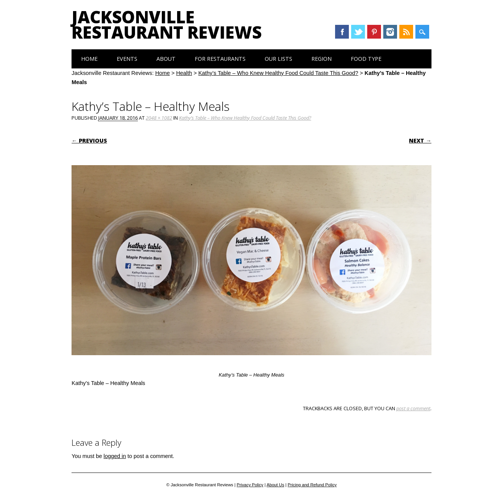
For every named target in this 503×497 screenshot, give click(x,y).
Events (127, 58)
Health (184, 73)
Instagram (390, 32)
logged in (115, 456)
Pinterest (374, 32)
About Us (275, 484)
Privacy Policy (250, 484)
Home (89, 58)
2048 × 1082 (159, 117)
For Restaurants (220, 58)
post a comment (413, 408)
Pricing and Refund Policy (312, 484)
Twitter (358, 32)
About (166, 58)
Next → (420, 140)
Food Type (366, 58)
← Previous (89, 140)
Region (321, 58)
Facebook (342, 32)
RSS (406, 32)
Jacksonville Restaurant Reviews (167, 24)
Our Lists (278, 58)
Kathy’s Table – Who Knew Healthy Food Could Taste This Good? (278, 73)
